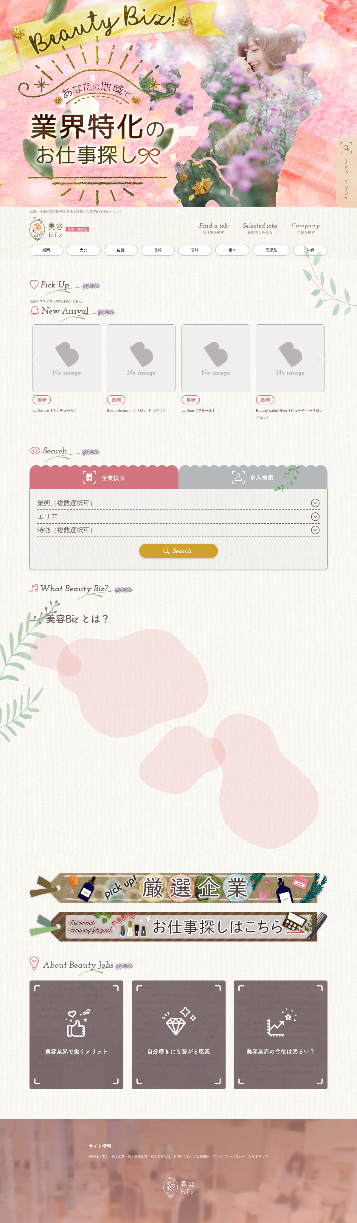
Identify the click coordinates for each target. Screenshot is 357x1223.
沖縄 (310, 250)
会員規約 (202, 1156)
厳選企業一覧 (144, 1156)
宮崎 (195, 250)
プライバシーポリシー (228, 1156)
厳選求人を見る (260, 228)
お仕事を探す (213, 228)
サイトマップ (258, 1156)
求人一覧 (108, 1156)
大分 (83, 250)
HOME (94, 1156)
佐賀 (121, 250)
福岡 (46, 250)
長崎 (158, 250)
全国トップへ (112, 211)
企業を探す (306, 229)
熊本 (232, 250)
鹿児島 (271, 250)
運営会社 (163, 1156)
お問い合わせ (183, 1156)
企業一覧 (124, 1156)
